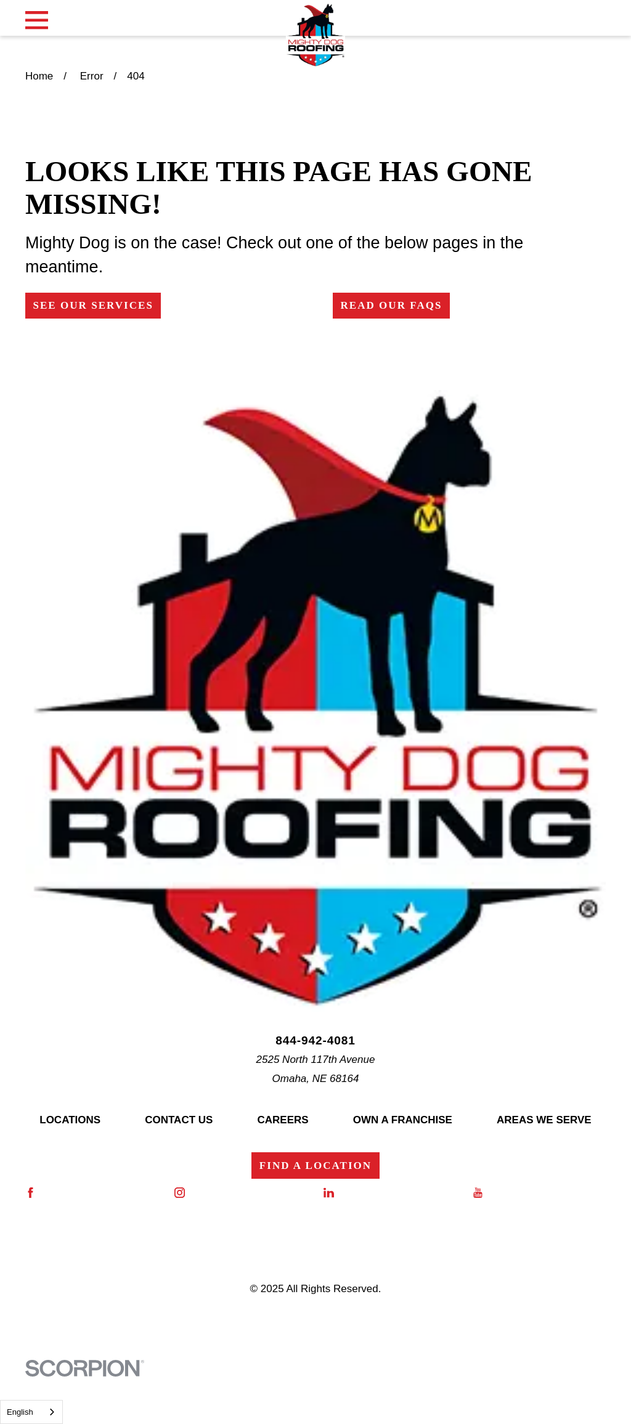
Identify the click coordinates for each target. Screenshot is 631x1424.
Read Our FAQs (391, 305)
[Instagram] (240, 1192)
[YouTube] (539, 1192)
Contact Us (179, 1120)
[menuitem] (56, 1327)
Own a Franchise (402, 1120)
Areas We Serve (544, 1120)
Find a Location (315, 1165)
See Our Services (93, 305)
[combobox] (31, 1412)
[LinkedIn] (390, 1192)
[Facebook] (91, 1192)
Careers (283, 1120)
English (20, 1412)
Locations (69, 1120)
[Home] (315, 35)
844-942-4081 (315, 1040)
